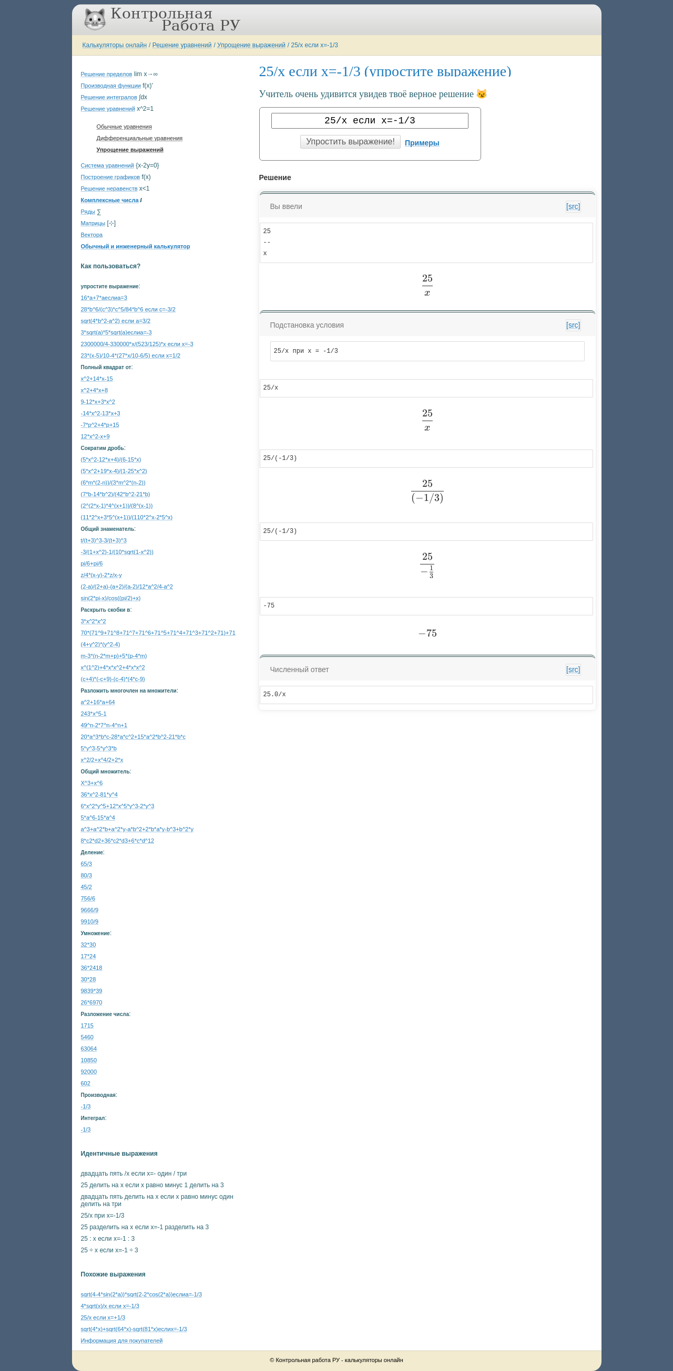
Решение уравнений (182, 45)
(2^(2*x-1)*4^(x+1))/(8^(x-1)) (117, 506)
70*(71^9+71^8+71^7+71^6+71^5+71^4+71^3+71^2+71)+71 (158, 633)
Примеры (422, 143)
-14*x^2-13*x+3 (100, 413)
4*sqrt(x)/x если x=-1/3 (110, 1306)
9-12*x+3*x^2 (98, 402)
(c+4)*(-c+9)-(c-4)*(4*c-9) (113, 679)
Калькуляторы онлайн (115, 45)
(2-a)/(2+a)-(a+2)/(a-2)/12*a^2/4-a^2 (127, 586)
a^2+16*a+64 (98, 702)
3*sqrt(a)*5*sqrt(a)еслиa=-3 (116, 332)
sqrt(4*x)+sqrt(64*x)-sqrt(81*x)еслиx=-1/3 (134, 1329)
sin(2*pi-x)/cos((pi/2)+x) (111, 598)
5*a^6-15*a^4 (98, 817)
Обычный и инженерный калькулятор (135, 246)
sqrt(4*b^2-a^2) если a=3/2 (116, 321)
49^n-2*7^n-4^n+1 (104, 725)
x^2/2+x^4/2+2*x (102, 760)
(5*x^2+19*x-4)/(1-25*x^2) (114, 471)
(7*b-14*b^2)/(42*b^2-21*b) (115, 494)
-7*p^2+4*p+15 (100, 425)
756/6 (88, 898)
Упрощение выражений (251, 45)
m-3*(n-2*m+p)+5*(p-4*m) (114, 656)
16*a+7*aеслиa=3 (104, 298)
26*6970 (92, 1002)
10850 (89, 1060)
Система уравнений (107, 165)
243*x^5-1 (94, 713)
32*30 (88, 944)
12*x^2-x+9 (95, 436)
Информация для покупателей (122, 1340)
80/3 (86, 875)
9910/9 (90, 921)
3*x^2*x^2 (93, 621)
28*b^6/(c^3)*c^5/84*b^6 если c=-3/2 (128, 309)
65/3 (86, 864)
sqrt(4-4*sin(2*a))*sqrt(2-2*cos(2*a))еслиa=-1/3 (141, 1294)
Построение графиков (110, 177)
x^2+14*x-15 (97, 378)
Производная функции (111, 85)
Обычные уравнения (124, 126)
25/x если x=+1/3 (103, 1317)
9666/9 (90, 910)
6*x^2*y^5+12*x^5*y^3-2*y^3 (118, 806)
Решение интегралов (109, 97)
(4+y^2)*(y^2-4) (100, 644)
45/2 (86, 887)
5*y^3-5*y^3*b (99, 748)
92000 (89, 1072)
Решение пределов (106, 74)
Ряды (88, 211)
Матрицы (93, 223)
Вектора (92, 235)
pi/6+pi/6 (92, 563)
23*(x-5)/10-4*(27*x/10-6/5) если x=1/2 (131, 355)
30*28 (88, 979)
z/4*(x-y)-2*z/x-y (101, 575)
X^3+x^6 (92, 783)
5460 (87, 1037)
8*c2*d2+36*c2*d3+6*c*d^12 (118, 841)
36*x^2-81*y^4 (99, 794)
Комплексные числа (110, 200)
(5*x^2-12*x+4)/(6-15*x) (111, 459)
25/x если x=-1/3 (314, 45)
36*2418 (92, 968)
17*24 (88, 956)
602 (85, 1083)
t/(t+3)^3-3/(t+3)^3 (104, 540)
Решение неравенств (109, 188)
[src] (573, 206)
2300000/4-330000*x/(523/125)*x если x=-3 (137, 344)
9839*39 (92, 991)
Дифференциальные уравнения (140, 138)
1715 (87, 1025)
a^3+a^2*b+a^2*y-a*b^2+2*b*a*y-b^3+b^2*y (137, 829)
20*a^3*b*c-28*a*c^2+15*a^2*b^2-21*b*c (133, 737)
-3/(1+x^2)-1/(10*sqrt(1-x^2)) (117, 552)
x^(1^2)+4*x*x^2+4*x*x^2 (113, 667)
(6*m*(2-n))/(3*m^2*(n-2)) (113, 482)
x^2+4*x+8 (94, 390)
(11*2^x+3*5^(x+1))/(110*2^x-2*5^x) (127, 517)
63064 (89, 1048)
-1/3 (86, 1106)
